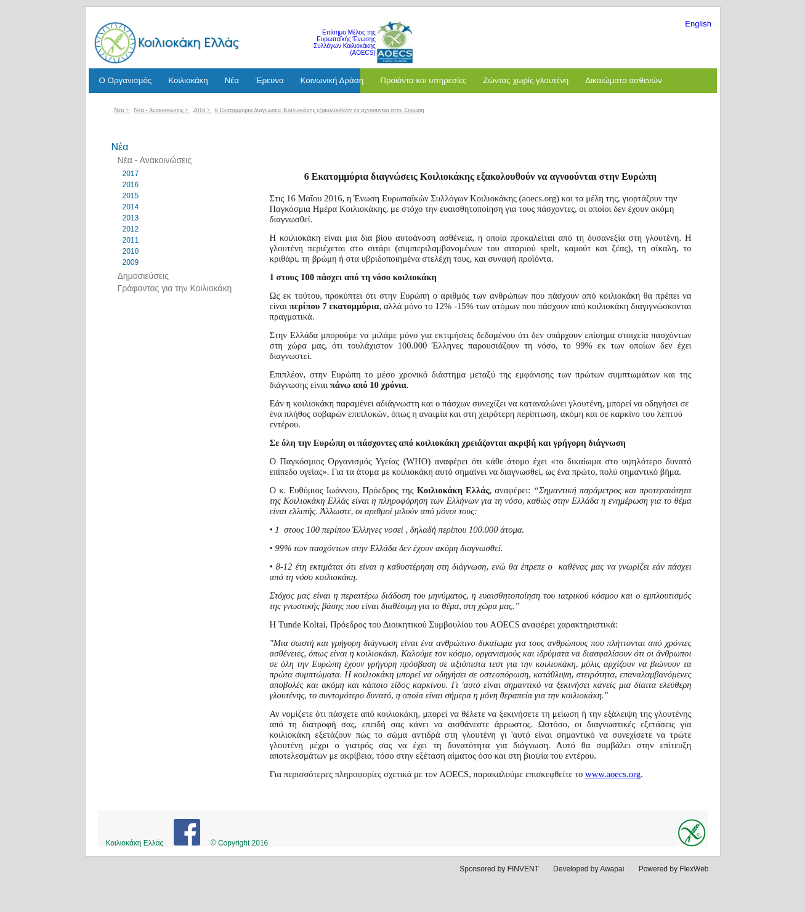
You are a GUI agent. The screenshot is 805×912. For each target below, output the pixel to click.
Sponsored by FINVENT (499, 869)
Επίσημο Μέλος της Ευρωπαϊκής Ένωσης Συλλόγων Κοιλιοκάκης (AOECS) (345, 42)
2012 (131, 229)
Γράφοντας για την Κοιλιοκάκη (175, 288)
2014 (131, 207)
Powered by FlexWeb (674, 869)
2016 (199, 110)
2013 (131, 218)
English (698, 23)
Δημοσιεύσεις (143, 276)
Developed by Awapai (588, 869)
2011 (131, 240)
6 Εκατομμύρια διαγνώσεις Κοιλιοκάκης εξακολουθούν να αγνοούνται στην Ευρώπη (319, 110)
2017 (131, 173)
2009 (131, 262)
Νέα (119, 110)
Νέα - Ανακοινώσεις (159, 110)
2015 (131, 196)
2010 (131, 251)
